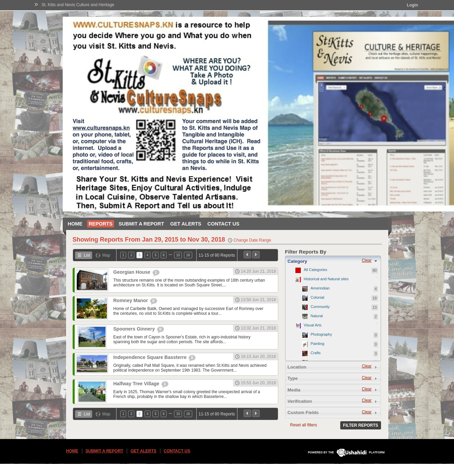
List (87, 255)
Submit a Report (141, 224)
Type (292, 378)
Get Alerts (185, 224)
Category (297, 261)
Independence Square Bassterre (150, 357)
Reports (101, 224)
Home (75, 224)
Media (293, 389)
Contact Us (223, 224)
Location (296, 367)
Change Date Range (252, 240)
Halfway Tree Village (137, 383)
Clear (366, 260)
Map (106, 255)
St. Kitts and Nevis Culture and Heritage (77, 4)
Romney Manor (131, 300)
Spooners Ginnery (134, 329)
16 (188, 255)
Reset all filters (303, 425)
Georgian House (132, 272)
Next (256, 254)
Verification (299, 401)
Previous (247, 254)
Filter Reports (360, 425)
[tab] (333, 261)
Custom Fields (303, 412)
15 (178, 255)
